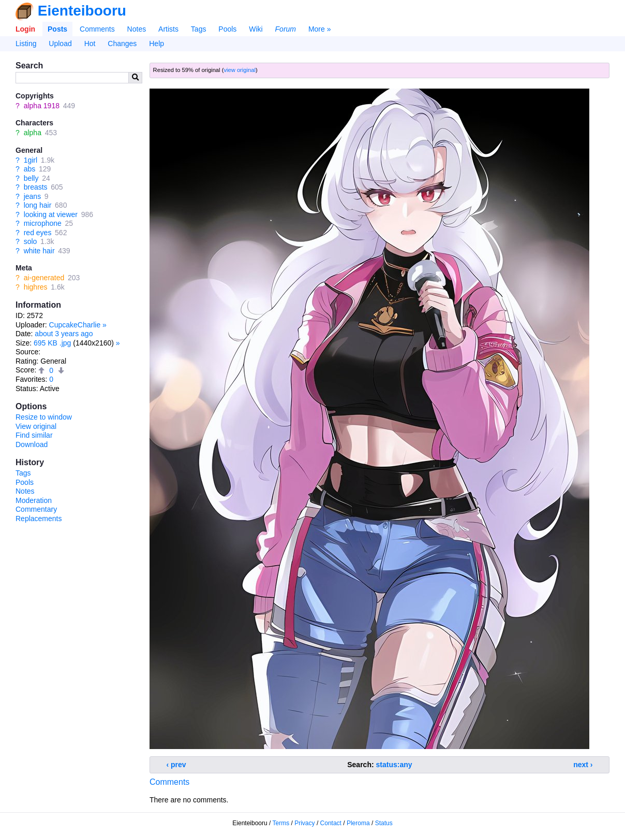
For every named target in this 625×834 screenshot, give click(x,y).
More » (319, 29)
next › (582, 764)
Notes (136, 29)
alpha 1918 (41, 106)
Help (156, 43)
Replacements (39, 518)
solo (30, 241)
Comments (97, 29)
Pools (227, 29)
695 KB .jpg (52, 343)
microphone (43, 223)
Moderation (34, 500)
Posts (57, 29)
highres (36, 287)
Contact (330, 823)
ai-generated (44, 278)
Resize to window (44, 417)
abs (30, 169)
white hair (39, 251)
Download (32, 444)
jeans (32, 196)
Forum (285, 29)
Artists (168, 29)
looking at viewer (51, 214)
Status (384, 823)
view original (240, 70)
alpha (32, 132)
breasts (36, 187)
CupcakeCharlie (75, 325)
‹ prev (176, 764)
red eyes (38, 232)
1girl (30, 160)
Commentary (36, 509)
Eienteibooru (82, 11)
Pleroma (358, 823)
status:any (394, 764)
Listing (26, 43)
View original (36, 426)
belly (31, 178)
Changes (122, 43)
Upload (60, 43)
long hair (38, 205)
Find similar (34, 435)
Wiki (255, 29)
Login (25, 29)
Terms (281, 823)
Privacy (304, 823)
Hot (90, 43)
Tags (198, 29)
